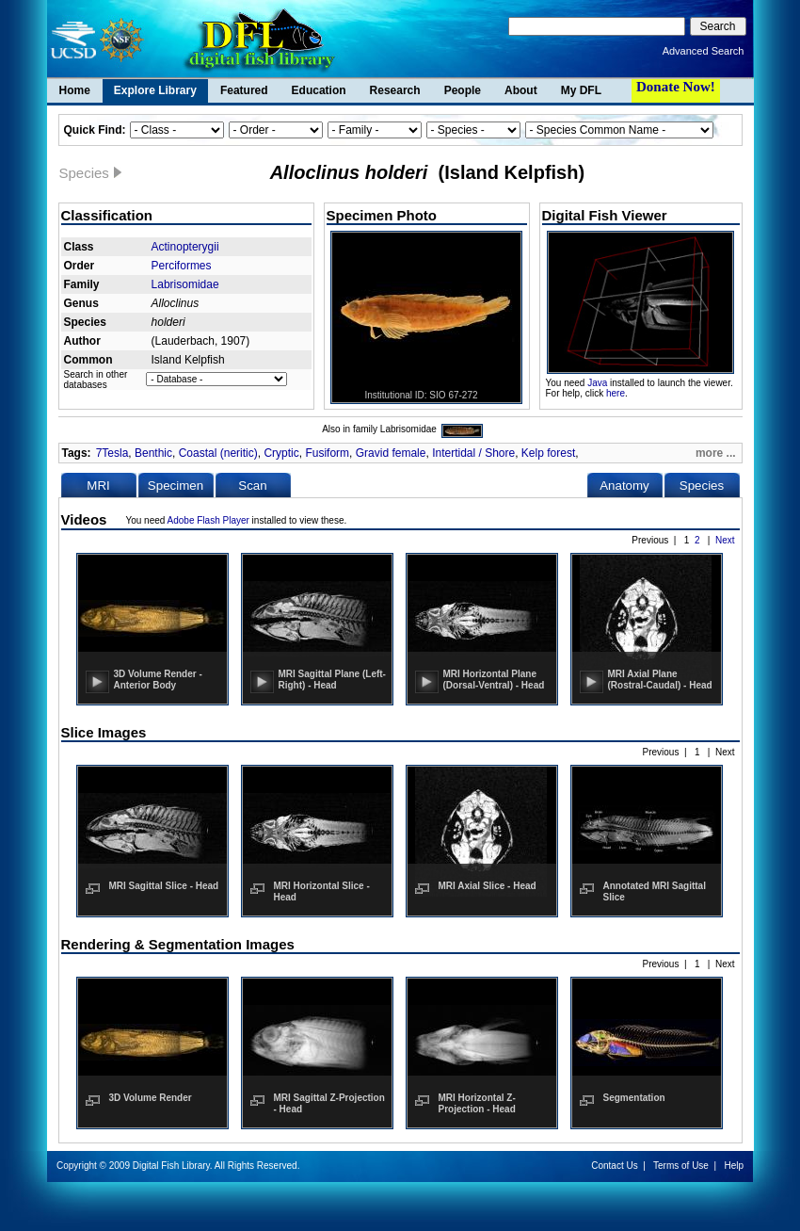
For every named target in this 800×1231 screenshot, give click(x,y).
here (615, 393)
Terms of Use (681, 1165)
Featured (244, 90)
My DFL (581, 90)
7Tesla (112, 453)
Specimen (175, 485)
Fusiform (327, 453)
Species (702, 485)
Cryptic (281, 453)
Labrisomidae (185, 284)
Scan (252, 485)
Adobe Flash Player (208, 520)
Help (734, 1165)
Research (395, 90)
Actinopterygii (185, 246)
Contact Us (614, 1165)
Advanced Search (703, 51)
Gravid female (391, 453)
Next (725, 540)
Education (319, 90)
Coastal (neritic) (218, 453)
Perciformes (182, 265)
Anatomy (624, 485)
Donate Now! (675, 86)
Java (597, 383)
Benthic (153, 453)
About (520, 90)
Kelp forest (548, 453)
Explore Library (155, 90)
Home (74, 90)
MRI (98, 485)
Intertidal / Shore (473, 453)
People (462, 90)
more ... (716, 453)
